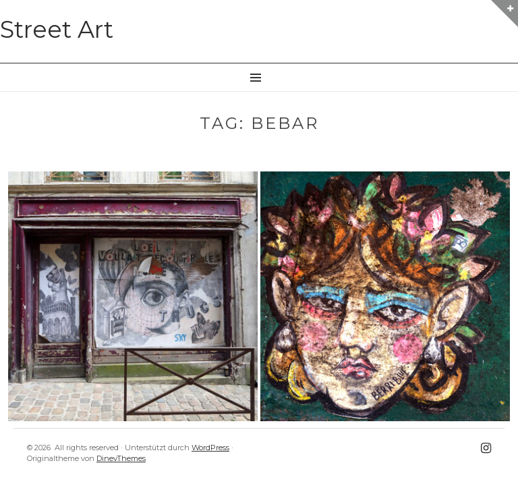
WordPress (210, 447)
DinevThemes (121, 458)
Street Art (56, 29)
